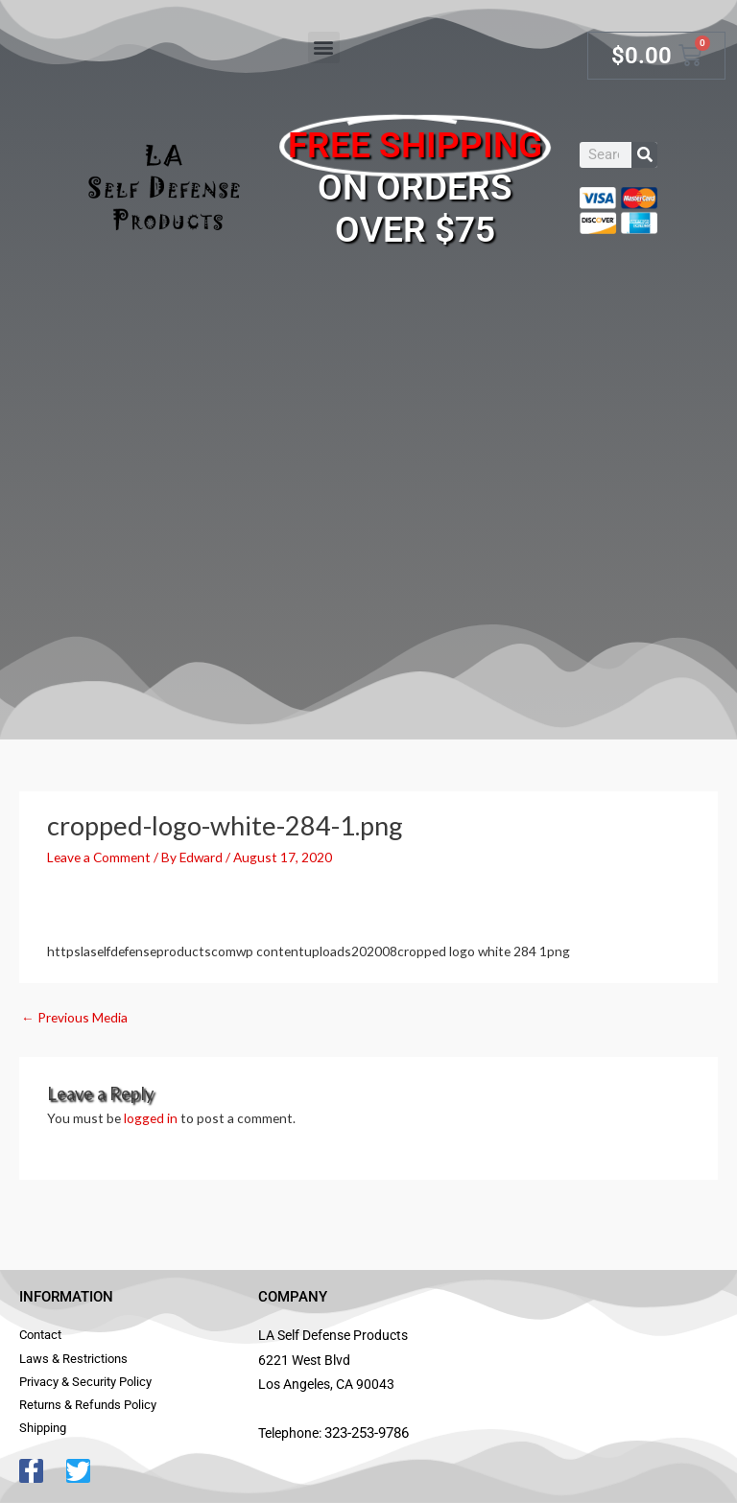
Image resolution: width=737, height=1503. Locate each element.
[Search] (644, 155)
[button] (324, 47)
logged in (151, 1118)
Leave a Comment (99, 857)
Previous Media (74, 1017)
